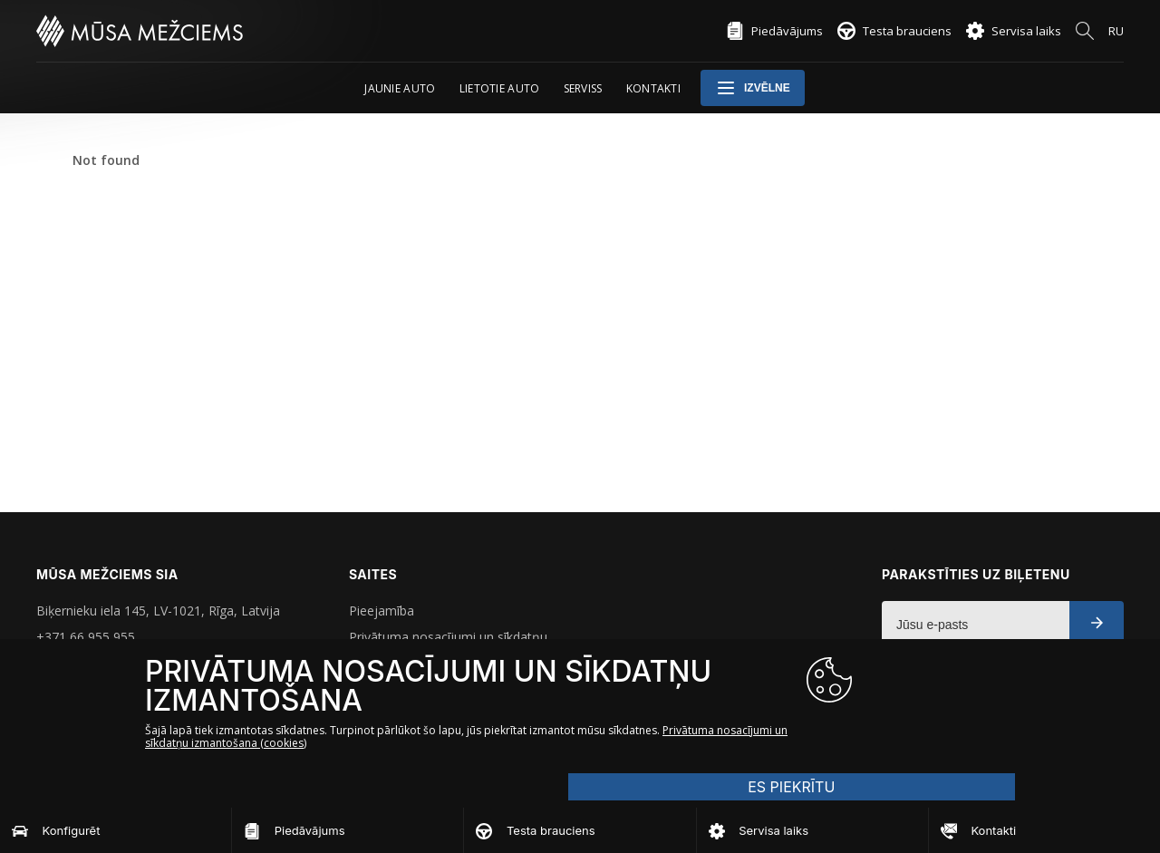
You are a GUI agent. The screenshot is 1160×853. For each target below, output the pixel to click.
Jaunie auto (399, 88)
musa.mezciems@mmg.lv (111, 663)
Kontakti (653, 88)
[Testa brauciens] (579, 830)
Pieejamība (381, 610)
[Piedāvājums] (347, 830)
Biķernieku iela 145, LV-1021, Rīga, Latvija (158, 610)
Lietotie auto (499, 88)
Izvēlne (752, 88)
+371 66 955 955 (85, 636)
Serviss (583, 88)
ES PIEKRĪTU (942, 720)
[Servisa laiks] (812, 830)
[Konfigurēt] (115, 830)
